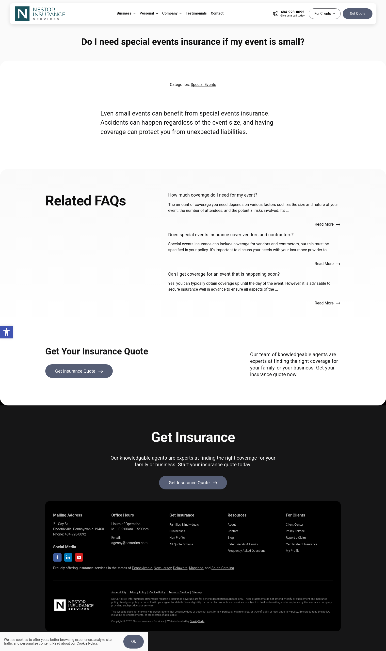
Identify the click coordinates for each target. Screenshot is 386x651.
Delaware (180, 568)
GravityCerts (197, 621)
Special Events (203, 84)
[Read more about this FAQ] (327, 224)
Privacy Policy (138, 592)
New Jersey (163, 568)
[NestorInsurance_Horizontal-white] (74, 600)
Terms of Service (179, 592)
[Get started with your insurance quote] (193, 482)
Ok (133, 641)
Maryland (196, 568)
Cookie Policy (157, 592)
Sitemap (197, 592)
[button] (6, 332)
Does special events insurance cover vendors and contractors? (231, 234)
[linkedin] (68, 557)
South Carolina (222, 568)
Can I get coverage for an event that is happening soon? (224, 274)
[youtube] (79, 557)
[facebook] (57, 557)
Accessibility (118, 592)
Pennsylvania (142, 568)
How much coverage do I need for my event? (212, 195)
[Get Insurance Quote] (79, 371)
